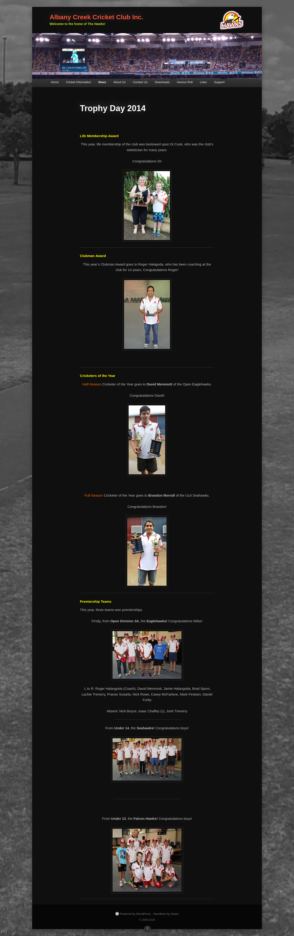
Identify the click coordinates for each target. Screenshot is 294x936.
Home (55, 82)
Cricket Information (78, 82)
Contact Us (140, 82)
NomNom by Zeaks (166, 914)
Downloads (162, 82)
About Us (119, 82)
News (102, 82)
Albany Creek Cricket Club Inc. (96, 17)
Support (219, 82)
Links (203, 82)
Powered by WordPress (135, 914)
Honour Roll (185, 82)
